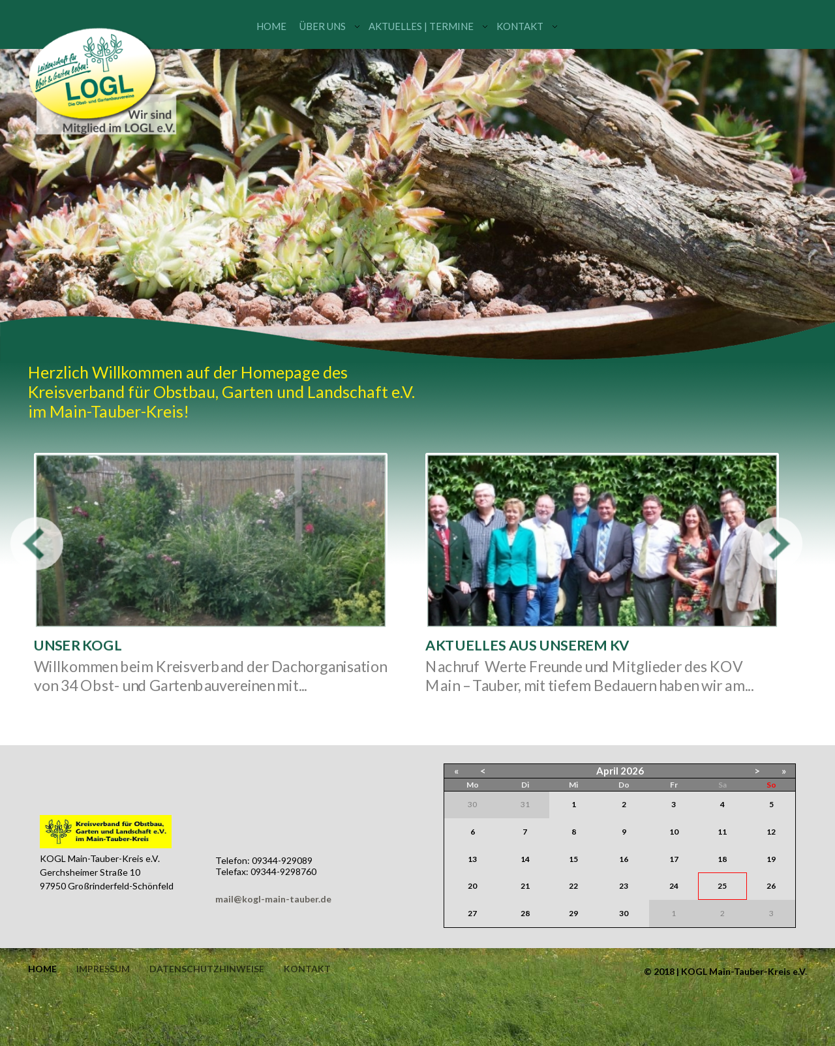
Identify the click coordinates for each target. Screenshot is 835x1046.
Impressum (103, 969)
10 (673, 832)
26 (771, 886)
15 (573, 859)
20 (472, 886)
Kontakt (519, 26)
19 (771, 859)
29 (573, 913)
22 (573, 886)
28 (525, 913)
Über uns (322, 26)
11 (722, 832)
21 (525, 886)
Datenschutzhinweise (206, 969)
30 (623, 913)
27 (472, 913)
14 (525, 859)
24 (673, 886)
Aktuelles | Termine (421, 26)
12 (771, 832)
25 (722, 886)
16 (623, 859)
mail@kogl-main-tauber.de (273, 898)
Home (271, 26)
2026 (632, 771)
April (607, 771)
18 (722, 859)
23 (623, 886)
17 (673, 859)
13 (472, 859)
